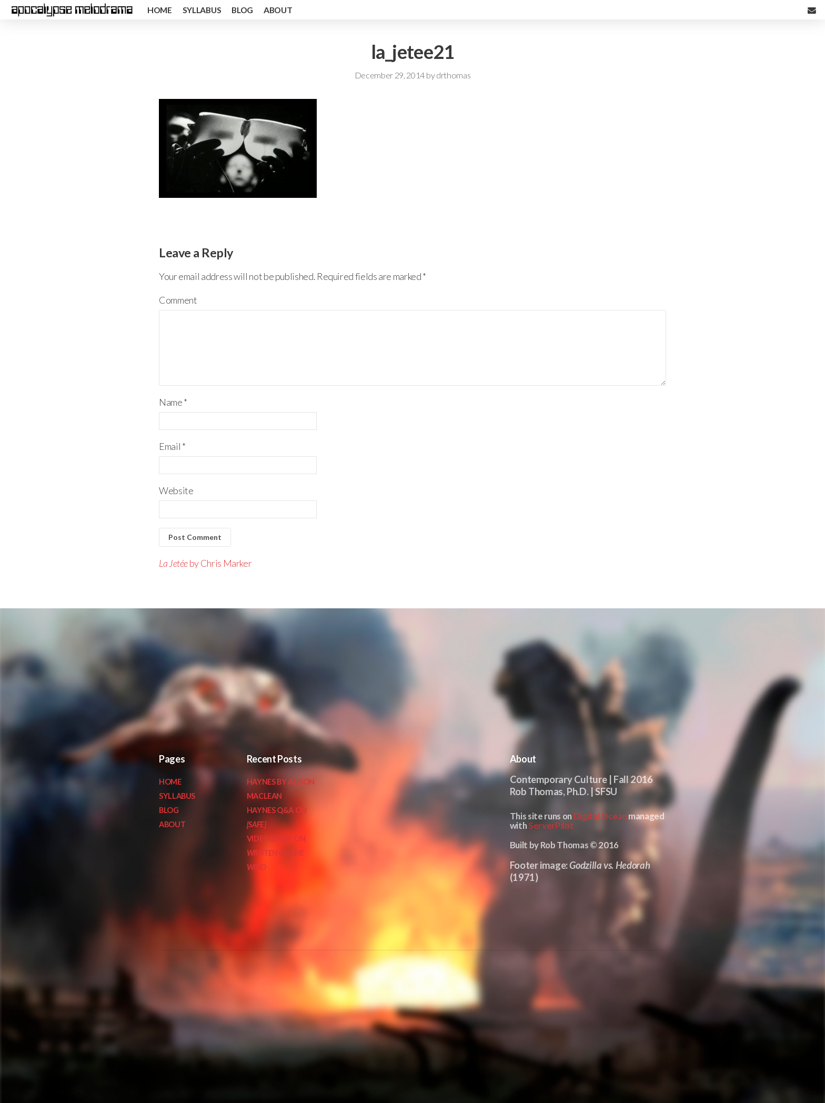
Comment (178, 300)
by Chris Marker (205, 563)
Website (176, 490)
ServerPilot (551, 825)
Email (172, 446)
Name (173, 402)
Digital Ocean (600, 815)
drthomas (453, 75)
